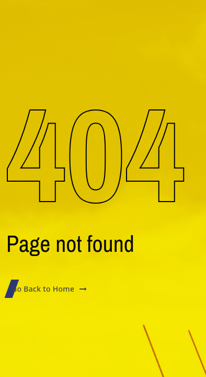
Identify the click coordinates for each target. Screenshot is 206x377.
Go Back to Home (49, 289)
